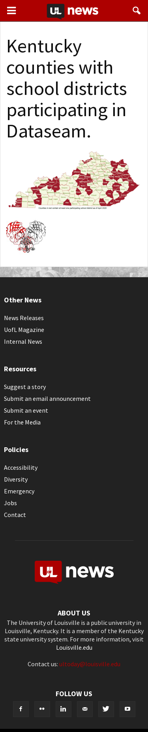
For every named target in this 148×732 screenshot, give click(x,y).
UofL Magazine (24, 330)
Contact (15, 515)
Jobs (10, 503)
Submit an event (26, 410)
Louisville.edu (74, 647)
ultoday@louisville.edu (89, 664)
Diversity (16, 479)
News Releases (24, 318)
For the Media (22, 422)
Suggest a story (25, 387)
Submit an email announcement (47, 398)
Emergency (19, 491)
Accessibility (20, 467)
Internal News (23, 341)
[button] (137, 10)
